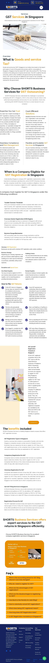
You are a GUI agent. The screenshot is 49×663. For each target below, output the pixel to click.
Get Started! (11, 563)
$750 (22, 563)
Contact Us (34, 422)
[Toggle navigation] (41, 7)
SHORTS (28, 116)
